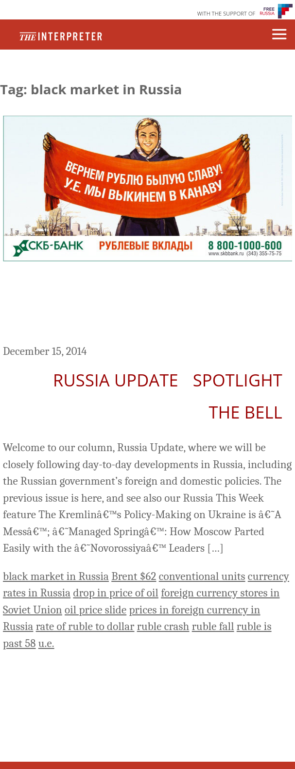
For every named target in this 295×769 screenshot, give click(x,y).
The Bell (245, 412)
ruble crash (163, 626)
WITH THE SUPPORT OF (226, 13)
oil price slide (95, 609)
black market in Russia (56, 576)
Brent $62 (133, 576)
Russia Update (115, 379)
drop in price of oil (115, 592)
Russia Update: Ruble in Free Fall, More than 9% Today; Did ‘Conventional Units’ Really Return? (146, 304)
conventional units (202, 576)
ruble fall (213, 626)
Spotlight (237, 379)
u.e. (46, 643)
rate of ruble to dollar (85, 626)
